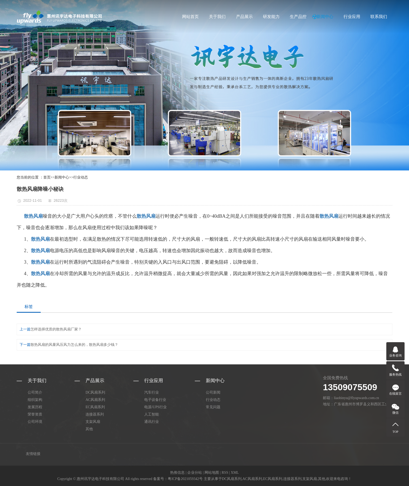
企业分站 (194, 473)
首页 (47, 177)
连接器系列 (95, 414)
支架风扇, (310, 479)
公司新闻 (213, 392)
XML (235, 473)
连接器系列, (293, 479)
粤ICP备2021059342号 (185, 479)
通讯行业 (151, 422)
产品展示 (244, 16)
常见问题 (213, 407)
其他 (89, 429)
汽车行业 (151, 392)
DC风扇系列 (95, 392)
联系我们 (378, 16)
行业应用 (352, 16)
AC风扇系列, (253, 479)
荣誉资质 (35, 414)
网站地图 (211, 473)
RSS (225, 473)
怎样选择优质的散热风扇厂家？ (56, 329)
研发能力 (271, 16)
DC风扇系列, (232, 479)
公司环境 (35, 422)
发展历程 (35, 407)
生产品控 (298, 16)
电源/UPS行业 (155, 407)
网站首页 (190, 16)
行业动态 (80, 177)
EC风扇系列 (95, 407)
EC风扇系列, (273, 479)
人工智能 (151, 414)
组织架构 (35, 400)
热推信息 (177, 473)
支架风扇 (93, 422)
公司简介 (35, 392)
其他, (322, 479)
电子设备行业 (155, 400)
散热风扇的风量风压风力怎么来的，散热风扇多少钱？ (74, 345)
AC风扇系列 (95, 400)
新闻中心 (325, 16)
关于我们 (217, 16)
